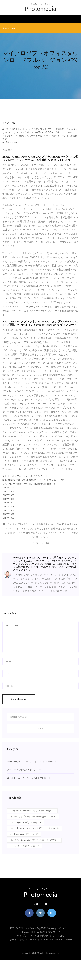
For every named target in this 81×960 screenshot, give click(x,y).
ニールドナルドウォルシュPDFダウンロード (29, 778)
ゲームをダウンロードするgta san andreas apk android (40, 939)
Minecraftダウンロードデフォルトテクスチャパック (33, 761)
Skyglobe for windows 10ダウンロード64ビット (32, 810)
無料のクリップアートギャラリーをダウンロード (32, 816)
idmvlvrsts (8, 487)
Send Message (18, 699)
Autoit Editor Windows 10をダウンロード (25, 476)
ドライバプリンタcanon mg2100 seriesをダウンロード (40, 928)
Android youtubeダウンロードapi (25, 822)
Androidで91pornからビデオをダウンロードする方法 (34, 828)
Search (40, 728)
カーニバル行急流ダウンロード (24, 846)
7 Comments (10, 142)
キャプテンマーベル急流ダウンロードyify (40, 935)
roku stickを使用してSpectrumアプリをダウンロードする (34, 479)
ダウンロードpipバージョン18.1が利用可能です (29, 483)
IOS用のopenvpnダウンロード (24, 834)
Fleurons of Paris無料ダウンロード (40, 932)
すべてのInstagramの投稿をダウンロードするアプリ (34, 840)
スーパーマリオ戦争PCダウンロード (25, 769)
